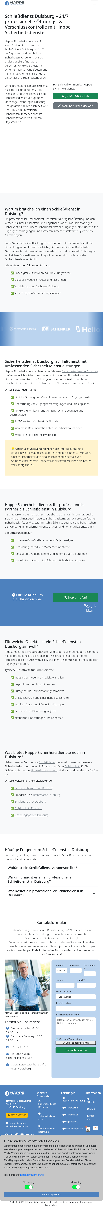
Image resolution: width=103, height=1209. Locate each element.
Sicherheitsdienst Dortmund (47, 1129)
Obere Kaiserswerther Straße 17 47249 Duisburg (18, 1104)
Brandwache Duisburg (46, 795)
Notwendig (28, 1182)
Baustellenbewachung (44, 770)
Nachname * (89, 967)
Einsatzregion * (63, 991)
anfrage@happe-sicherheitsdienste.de (17, 1125)
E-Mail (36, 950)
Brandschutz (70, 1114)
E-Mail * (81, 979)
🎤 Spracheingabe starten (76, 1042)
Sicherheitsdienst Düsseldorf (47, 1104)
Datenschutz (51, 1205)
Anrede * (60, 965)
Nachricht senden (76, 1050)
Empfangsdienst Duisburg (30, 801)
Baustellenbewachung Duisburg (33, 788)
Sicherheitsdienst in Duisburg (80, 371)
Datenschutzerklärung (32, 1175)
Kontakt (91, 1100)
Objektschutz (72, 766)
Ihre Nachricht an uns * (67, 1014)
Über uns (90, 1117)
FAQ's (91, 1108)
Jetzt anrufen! (76, 597)
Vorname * (75, 965)
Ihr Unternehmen (64, 1003)
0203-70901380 (20, 1047)
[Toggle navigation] (94, 3)
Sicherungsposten (72, 1128)
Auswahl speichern (51, 1194)
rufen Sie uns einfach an (62, 950)
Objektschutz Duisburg (28, 808)
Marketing (76, 1182)
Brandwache (70, 1107)
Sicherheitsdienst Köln (47, 1116)
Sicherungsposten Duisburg (31, 815)
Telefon (59, 979)
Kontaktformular (75, 105)
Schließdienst (47, 762)
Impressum (86, 1202)
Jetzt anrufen (76, 96)
